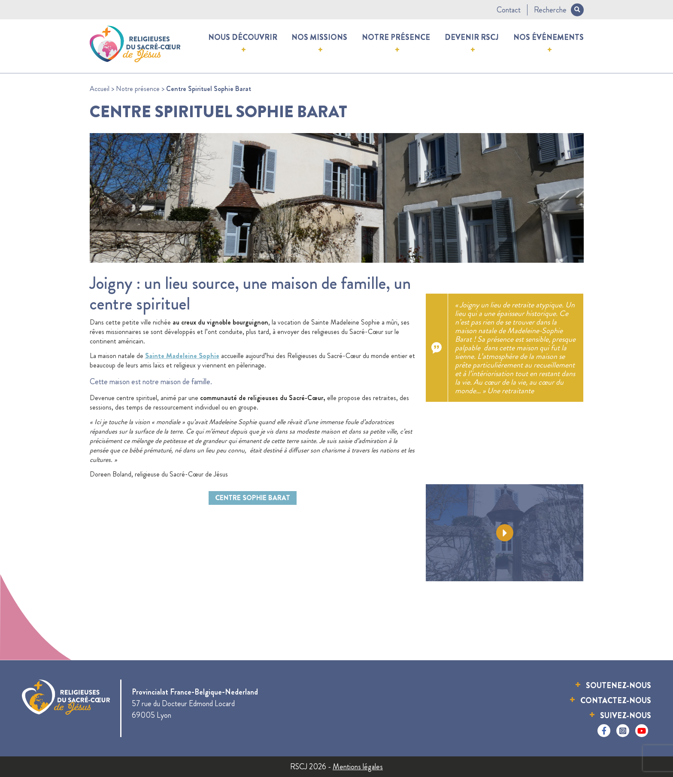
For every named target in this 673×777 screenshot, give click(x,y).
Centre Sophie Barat (252, 498)
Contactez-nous (615, 700)
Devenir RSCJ (472, 37)
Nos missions (319, 37)
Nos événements (548, 37)
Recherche (559, 9)
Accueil (99, 89)
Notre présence (396, 37)
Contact (509, 9)
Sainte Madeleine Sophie (182, 356)
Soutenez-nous (618, 685)
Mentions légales (358, 766)
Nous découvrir (242, 37)
